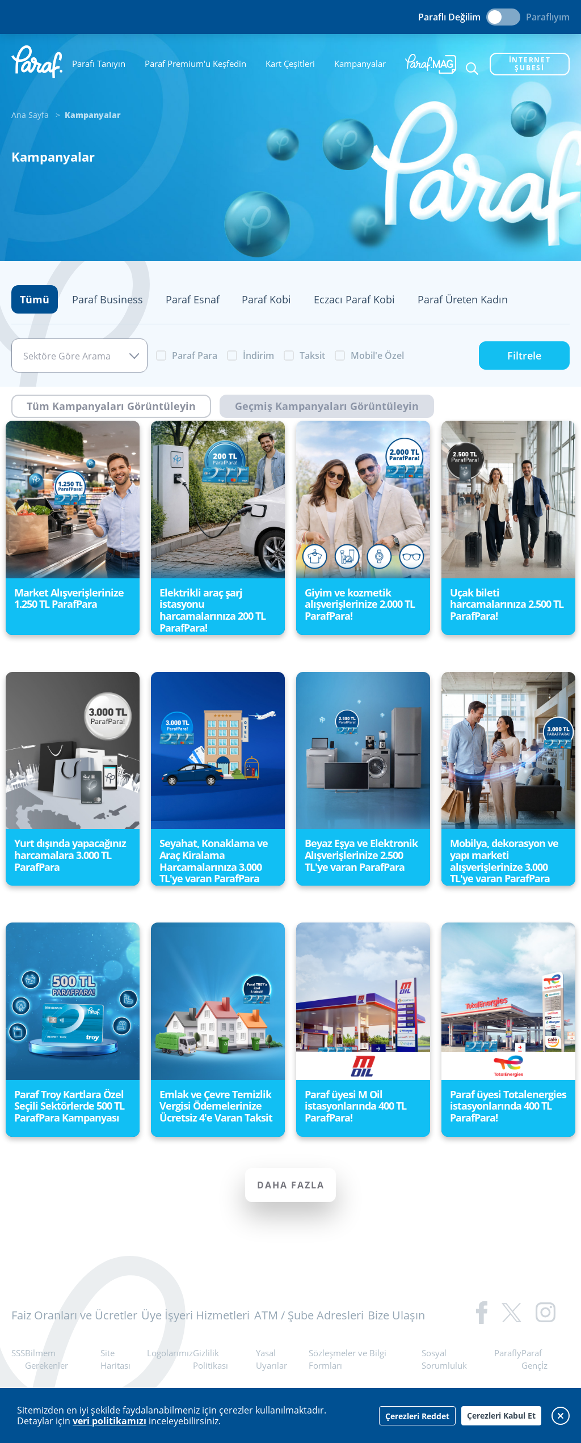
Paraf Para (194, 355)
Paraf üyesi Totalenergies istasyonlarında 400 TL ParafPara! (508, 1105)
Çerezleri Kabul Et (501, 1415)
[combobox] (79, 355)
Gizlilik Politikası (210, 1359)
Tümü (34, 299)
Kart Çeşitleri (290, 63)
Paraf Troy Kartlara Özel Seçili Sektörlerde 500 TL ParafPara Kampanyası (69, 1105)
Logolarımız (170, 1353)
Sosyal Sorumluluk (444, 1359)
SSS (18, 1353)
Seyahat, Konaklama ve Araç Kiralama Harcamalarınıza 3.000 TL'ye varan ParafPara (213, 860)
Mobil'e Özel (377, 355)
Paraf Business (107, 299)
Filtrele (524, 355)
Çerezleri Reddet (417, 1416)
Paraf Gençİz (534, 1359)
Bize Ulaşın (396, 1315)
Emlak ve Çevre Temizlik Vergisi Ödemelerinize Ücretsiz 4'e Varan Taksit (215, 1105)
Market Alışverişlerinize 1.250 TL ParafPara (69, 598)
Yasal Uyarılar (271, 1359)
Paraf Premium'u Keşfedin (195, 63)
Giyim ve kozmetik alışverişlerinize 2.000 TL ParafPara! (360, 604)
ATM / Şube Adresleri (309, 1315)
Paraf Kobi (266, 299)
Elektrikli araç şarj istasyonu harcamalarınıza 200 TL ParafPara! (212, 610)
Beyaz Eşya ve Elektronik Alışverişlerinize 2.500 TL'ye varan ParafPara (361, 854)
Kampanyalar (360, 63)
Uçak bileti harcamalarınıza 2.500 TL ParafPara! (506, 604)
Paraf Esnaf (193, 299)
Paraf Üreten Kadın (463, 299)
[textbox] (79, 356)
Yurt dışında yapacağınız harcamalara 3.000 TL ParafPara (70, 854)
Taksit (312, 355)
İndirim (258, 355)
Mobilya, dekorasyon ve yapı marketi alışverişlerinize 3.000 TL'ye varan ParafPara (504, 860)
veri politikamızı (109, 1421)
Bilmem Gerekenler (46, 1359)
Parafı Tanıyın (98, 63)
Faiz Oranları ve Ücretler (74, 1315)
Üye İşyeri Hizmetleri (195, 1315)
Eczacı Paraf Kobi (354, 299)
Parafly (507, 1353)
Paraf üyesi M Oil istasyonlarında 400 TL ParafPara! (355, 1105)
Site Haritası (115, 1359)
